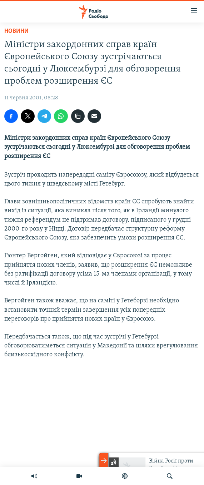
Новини (16, 31)
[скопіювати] (78, 116)
